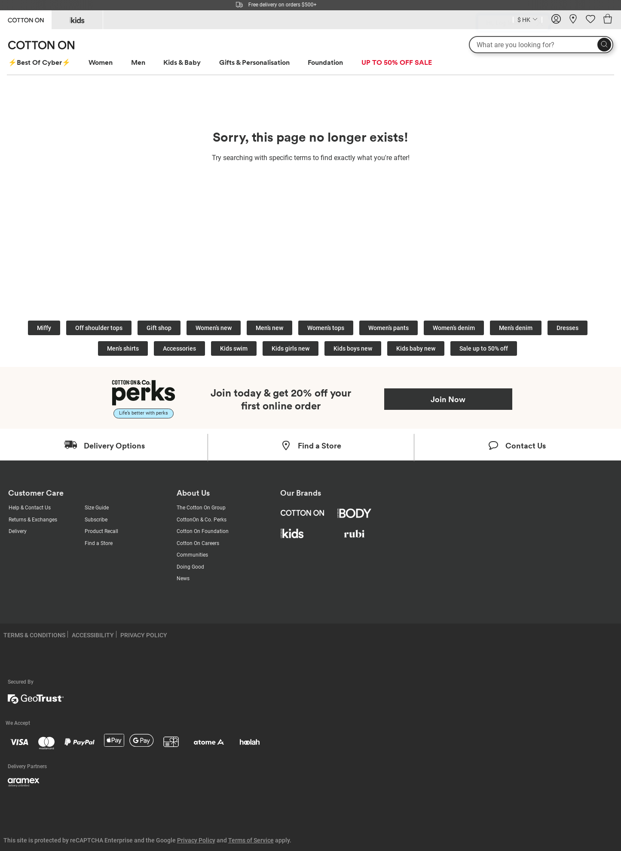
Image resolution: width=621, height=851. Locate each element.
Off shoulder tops (98, 327)
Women (101, 62)
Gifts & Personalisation (254, 62)
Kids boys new (352, 348)
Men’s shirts (123, 348)
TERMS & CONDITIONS (34, 635)
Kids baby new (415, 348)
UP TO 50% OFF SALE (396, 62)
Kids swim (234, 348)
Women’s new (214, 327)
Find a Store (99, 543)
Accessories (179, 348)
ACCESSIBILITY (93, 635)
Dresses (567, 327)
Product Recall (101, 531)
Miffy (44, 327)
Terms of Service (251, 840)
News (183, 578)
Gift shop (159, 327)
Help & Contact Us (30, 508)
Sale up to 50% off (483, 348)
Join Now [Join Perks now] (448, 399)
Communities (192, 555)
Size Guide (97, 508)
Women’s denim (454, 327)
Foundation (325, 62)
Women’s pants (388, 327)
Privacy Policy (196, 840)
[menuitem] (47, 62)
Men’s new (269, 327)
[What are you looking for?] (541, 44)
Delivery (18, 531)
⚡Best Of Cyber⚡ (39, 62)
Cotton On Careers (198, 543)
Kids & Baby (182, 62)
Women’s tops (325, 327)
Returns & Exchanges (33, 520)
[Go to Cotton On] (25, 19)
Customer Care (36, 493)
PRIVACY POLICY (143, 635)
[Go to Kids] (77, 19)
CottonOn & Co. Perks (201, 520)
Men (138, 62)
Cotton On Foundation (203, 531)
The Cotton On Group (201, 508)
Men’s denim (515, 327)
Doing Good (190, 567)
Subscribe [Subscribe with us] (96, 520)
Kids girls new (290, 348)
